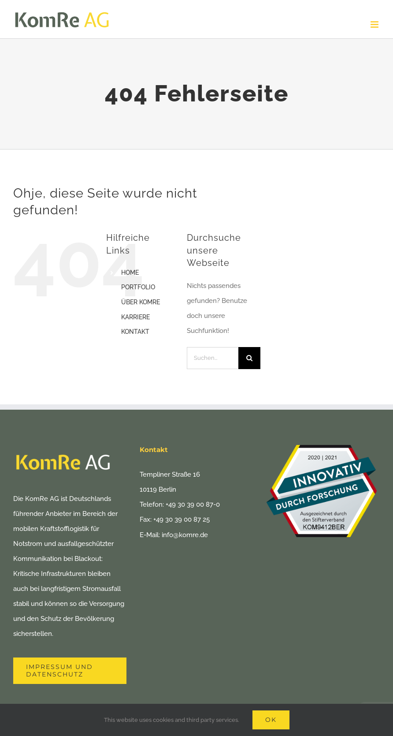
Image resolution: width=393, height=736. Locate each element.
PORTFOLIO (138, 287)
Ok (271, 720)
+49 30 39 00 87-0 (193, 504)
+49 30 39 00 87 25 (181, 519)
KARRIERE (135, 317)
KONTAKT (135, 331)
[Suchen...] (212, 358)
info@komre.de (185, 535)
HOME (130, 272)
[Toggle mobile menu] (375, 24)
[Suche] (249, 358)
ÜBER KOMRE (140, 302)
